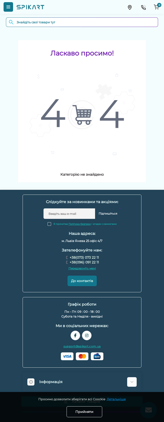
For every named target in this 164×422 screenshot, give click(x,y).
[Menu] (8, 7)
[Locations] (129, 7)
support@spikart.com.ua (82, 346)
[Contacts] (143, 7)
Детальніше (116, 399)
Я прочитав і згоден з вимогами (85, 224)
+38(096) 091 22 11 (84, 262)
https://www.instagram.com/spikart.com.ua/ (86, 335)
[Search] (11, 22)
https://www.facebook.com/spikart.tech (75, 335)
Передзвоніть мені (82, 268)
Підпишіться (108, 213)
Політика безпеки (79, 224)
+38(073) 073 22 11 (84, 257)
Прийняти (84, 412)
